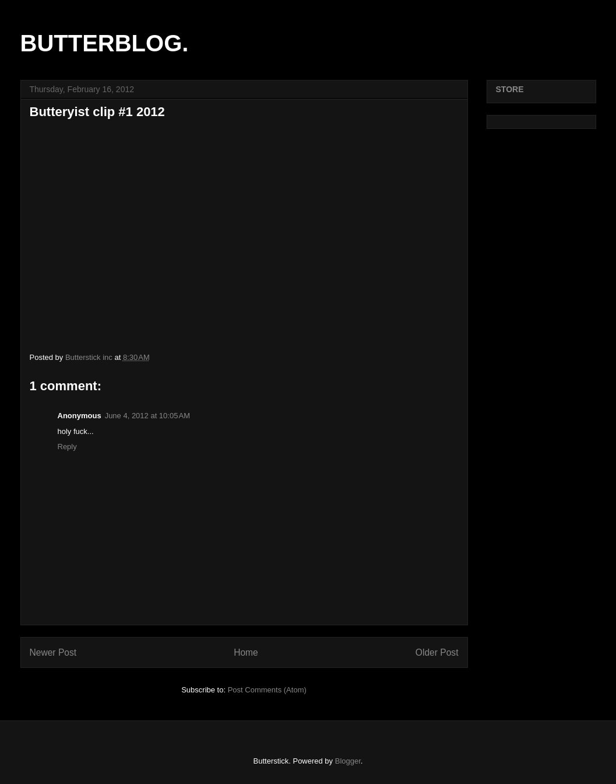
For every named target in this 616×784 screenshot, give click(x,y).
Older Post (437, 652)
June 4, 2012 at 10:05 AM (147, 415)
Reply (67, 446)
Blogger (348, 761)
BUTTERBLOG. (104, 43)
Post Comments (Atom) (267, 689)
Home (246, 652)
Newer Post (53, 652)
